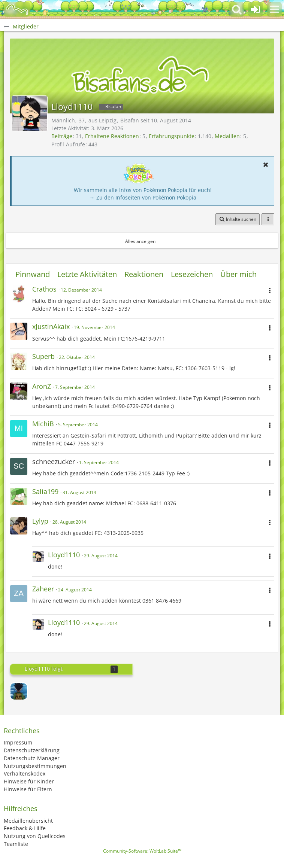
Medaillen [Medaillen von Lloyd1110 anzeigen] (227, 136)
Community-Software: (142, 851)
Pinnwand (32, 274)
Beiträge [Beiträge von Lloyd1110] (61, 136)
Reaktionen (143, 274)
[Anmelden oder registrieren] (255, 9)
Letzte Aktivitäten (87, 274)
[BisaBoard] (16, 9)
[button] (274, 9)
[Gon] (19, 691)
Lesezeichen (192, 274)
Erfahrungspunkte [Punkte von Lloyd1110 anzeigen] (171, 136)
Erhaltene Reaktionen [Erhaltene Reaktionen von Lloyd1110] (112, 136)
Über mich (238, 274)
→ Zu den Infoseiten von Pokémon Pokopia (143, 197)
